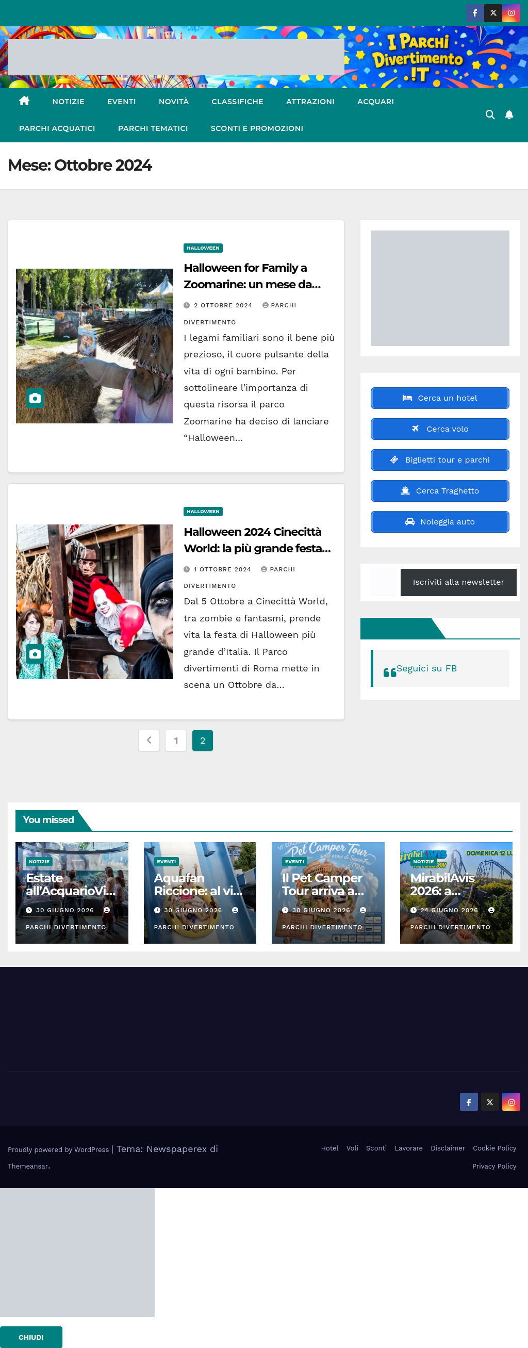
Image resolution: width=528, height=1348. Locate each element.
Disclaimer (448, 1148)
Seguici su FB (397, 628)
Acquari (375, 101)
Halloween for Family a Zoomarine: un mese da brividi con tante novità (247, 284)
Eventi (121, 101)
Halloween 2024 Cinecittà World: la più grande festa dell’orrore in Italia (253, 548)
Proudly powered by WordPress (59, 1150)
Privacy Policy (494, 1166)
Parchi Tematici (153, 128)
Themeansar (28, 1166)
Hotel (330, 1148)
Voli (352, 1148)
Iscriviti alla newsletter (458, 582)
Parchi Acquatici (57, 128)
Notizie (69, 101)
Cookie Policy (494, 1148)
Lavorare (409, 1148)
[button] (490, 114)
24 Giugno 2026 (450, 910)
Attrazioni (310, 101)
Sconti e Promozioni (257, 128)
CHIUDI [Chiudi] (31, 1337)
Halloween (203, 248)
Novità (174, 101)
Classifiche (238, 101)
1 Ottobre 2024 (224, 569)
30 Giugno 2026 (66, 910)
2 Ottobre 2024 (224, 305)
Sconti (376, 1148)
